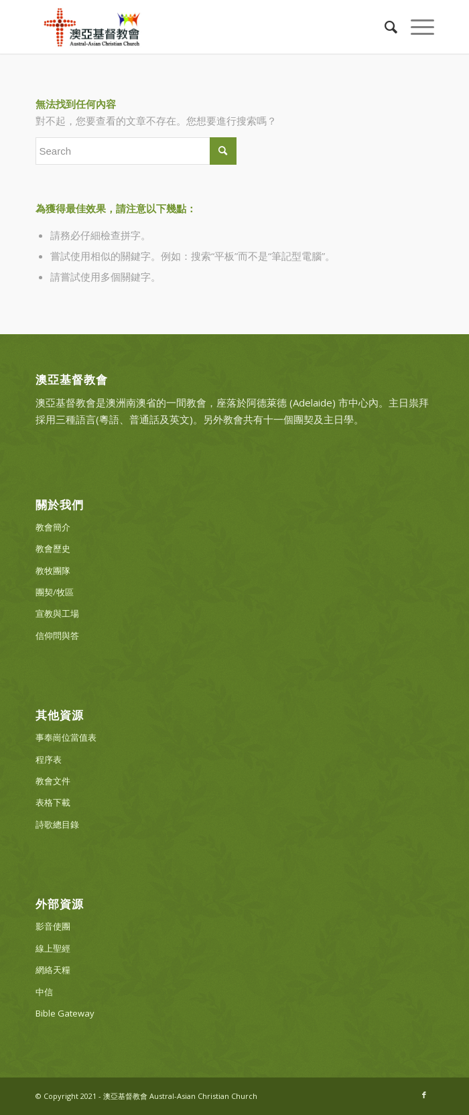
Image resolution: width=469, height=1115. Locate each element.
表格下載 (53, 802)
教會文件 (53, 781)
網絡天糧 (53, 970)
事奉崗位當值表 (66, 737)
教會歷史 (53, 548)
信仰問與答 (57, 635)
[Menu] (415, 27)
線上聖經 (53, 948)
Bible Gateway (65, 1013)
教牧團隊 (53, 571)
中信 (44, 992)
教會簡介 (53, 527)
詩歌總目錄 (57, 824)
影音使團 (53, 926)
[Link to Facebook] (424, 1095)
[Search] (384, 27)
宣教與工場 (57, 613)
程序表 (49, 759)
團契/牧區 (55, 592)
